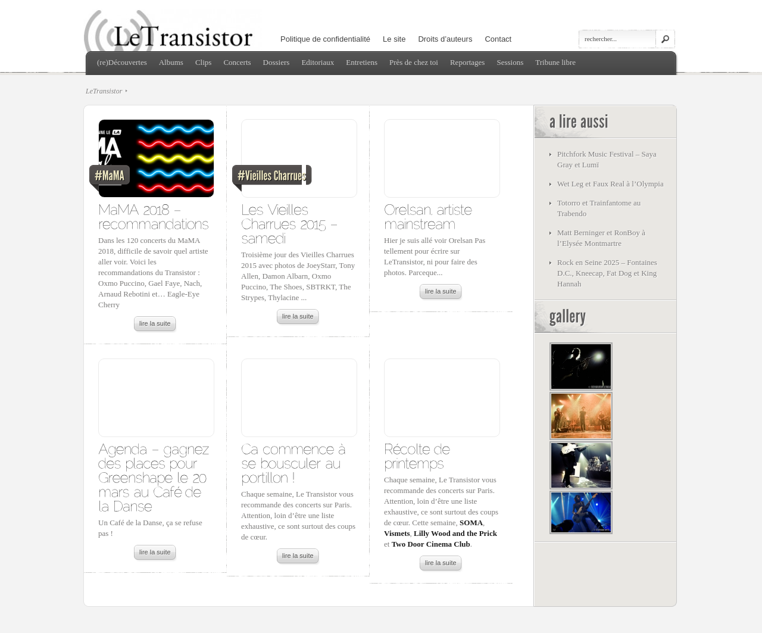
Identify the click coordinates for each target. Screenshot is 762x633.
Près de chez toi (413, 62)
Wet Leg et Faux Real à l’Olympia (610, 183)
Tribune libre (555, 62)
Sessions (509, 62)
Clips (203, 62)
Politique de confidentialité (325, 39)
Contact (498, 39)
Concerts (237, 62)
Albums (171, 62)
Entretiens (361, 62)
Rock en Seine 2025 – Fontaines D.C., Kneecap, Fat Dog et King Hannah (607, 273)
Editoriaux (317, 62)
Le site (394, 39)
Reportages (467, 62)
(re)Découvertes (122, 62)
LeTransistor (104, 91)
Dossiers (276, 62)
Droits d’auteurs (445, 39)
